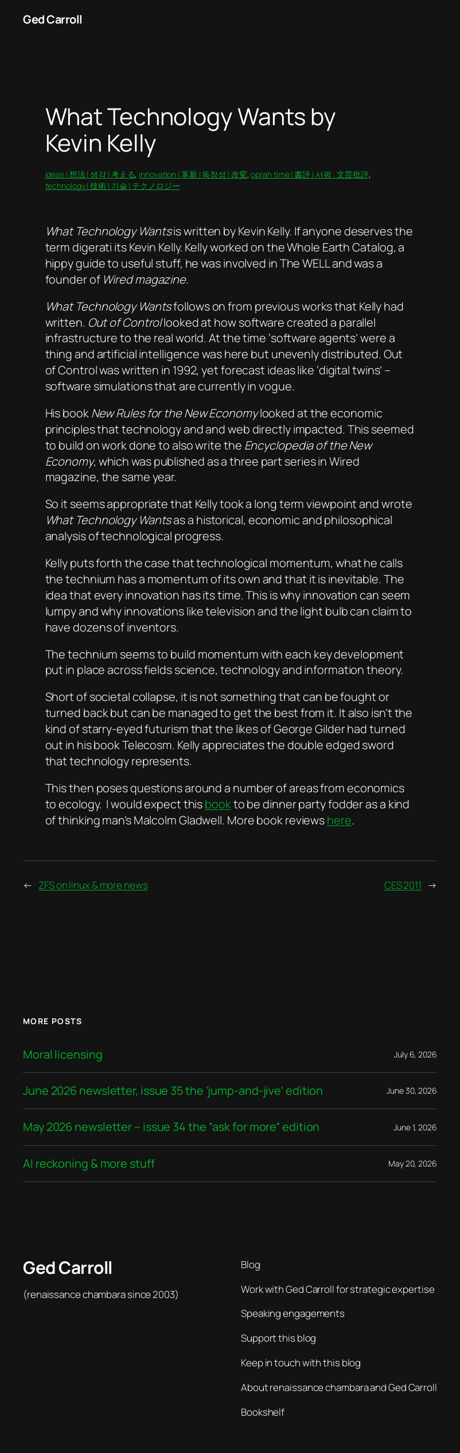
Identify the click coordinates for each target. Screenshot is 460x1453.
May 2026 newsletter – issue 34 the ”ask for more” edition (171, 1127)
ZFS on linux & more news (93, 885)
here (339, 820)
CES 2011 (403, 885)
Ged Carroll (53, 19)
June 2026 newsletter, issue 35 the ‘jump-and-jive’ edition (173, 1090)
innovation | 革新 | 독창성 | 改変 (193, 174)
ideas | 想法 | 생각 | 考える (90, 174)
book (218, 804)
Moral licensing (63, 1054)
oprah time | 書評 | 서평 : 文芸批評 (309, 174)
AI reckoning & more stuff (89, 1163)
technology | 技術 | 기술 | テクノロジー (112, 185)
